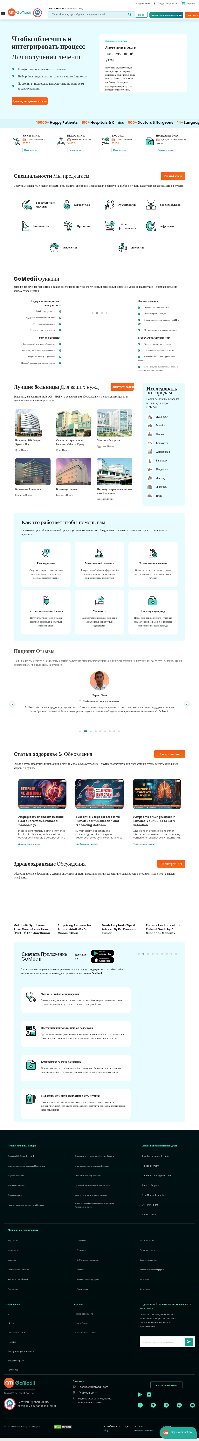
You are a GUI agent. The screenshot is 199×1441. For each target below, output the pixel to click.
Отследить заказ (142, 3)
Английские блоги (84, 1317)
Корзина (188, 3)
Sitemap (13, 1373)
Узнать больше (170, 757)
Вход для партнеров (165, 3)
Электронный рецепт (85, 1335)
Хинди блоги (81, 1326)
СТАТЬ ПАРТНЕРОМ (166, 1389)
